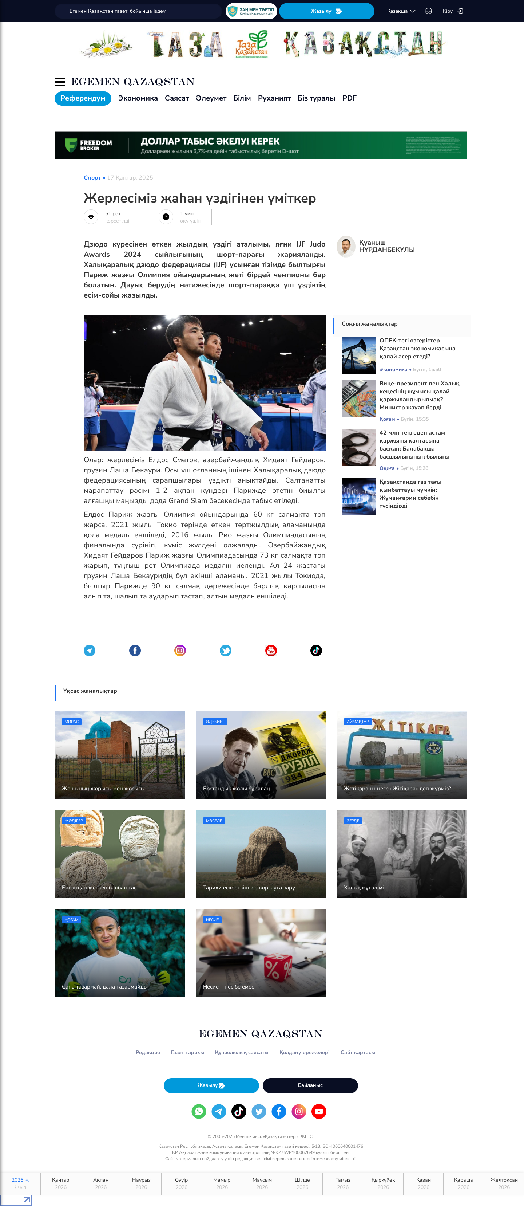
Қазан (423, 1183)
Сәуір (181, 1183)
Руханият (274, 98)
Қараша (463, 1183)
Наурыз (141, 1183)
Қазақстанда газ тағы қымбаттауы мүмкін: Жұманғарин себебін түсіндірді (410, 494)
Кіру (453, 11)
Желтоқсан (504, 1183)
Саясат (177, 98)
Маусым (262, 1183)
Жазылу (326, 11)
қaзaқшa (401, 11)
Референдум (83, 98)
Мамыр (222, 1183)
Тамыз (342, 1183)
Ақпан (101, 1183)
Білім (242, 98)
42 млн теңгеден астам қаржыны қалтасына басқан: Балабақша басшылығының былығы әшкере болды (414, 449)
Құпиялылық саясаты (242, 1052)
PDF (349, 98)
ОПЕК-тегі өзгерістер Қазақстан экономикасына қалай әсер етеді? (418, 349)
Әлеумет (211, 98)
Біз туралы (317, 98)
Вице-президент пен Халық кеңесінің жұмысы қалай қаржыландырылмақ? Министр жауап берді (420, 396)
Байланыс (310, 1085)
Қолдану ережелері (304, 1052)
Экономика (138, 98)
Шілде (302, 1183)
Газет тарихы (187, 1052)
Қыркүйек (383, 1183)
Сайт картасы (358, 1052)
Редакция (148, 1052)
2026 (20, 1183)
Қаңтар (60, 1183)
